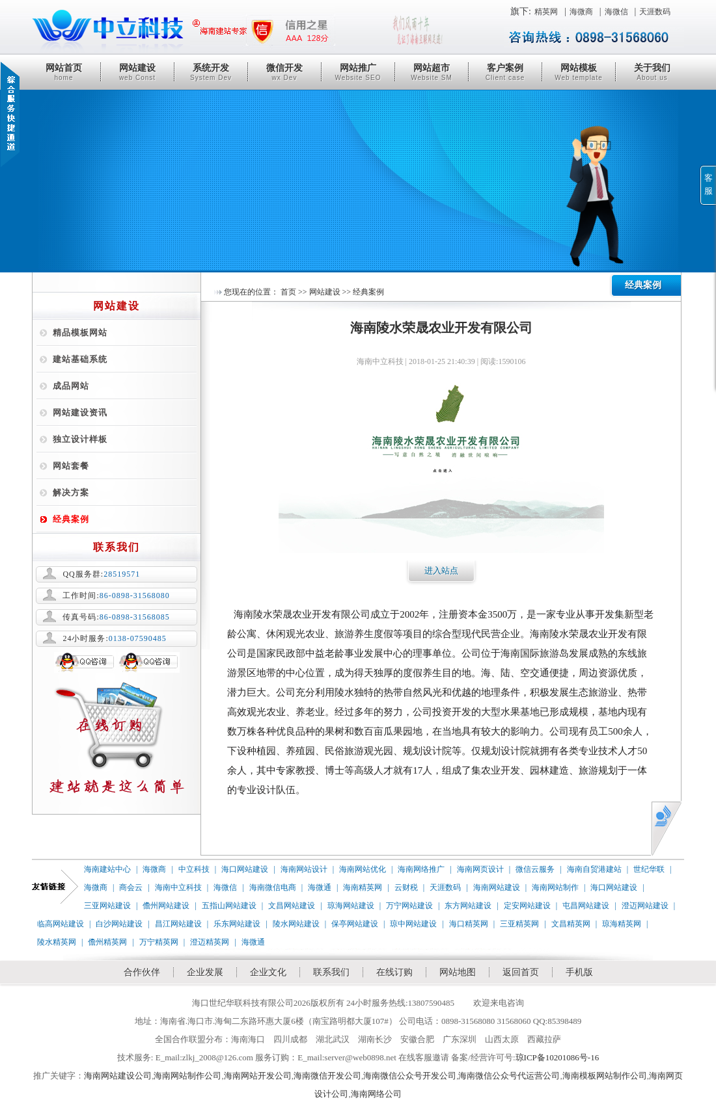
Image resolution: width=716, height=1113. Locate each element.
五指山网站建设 (229, 905)
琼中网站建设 (413, 923)
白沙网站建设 (119, 923)
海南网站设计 (304, 869)
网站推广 (358, 72)
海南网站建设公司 (118, 1075)
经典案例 (71, 519)
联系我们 (331, 972)
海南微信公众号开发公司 (409, 1075)
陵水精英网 (56, 942)
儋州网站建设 (166, 905)
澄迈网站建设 (645, 905)
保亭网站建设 (354, 923)
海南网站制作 (555, 887)
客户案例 (505, 72)
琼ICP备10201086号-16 (557, 1057)
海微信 (616, 11)
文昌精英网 (570, 923)
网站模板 (578, 72)
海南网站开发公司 (258, 1075)
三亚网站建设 (107, 905)
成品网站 (71, 386)
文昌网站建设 (291, 905)
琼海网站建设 (350, 905)
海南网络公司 (376, 1094)
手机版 (579, 972)
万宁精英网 (158, 942)
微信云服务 (535, 869)
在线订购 (394, 972)
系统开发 (211, 72)
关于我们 (652, 72)
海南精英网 (362, 887)
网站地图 (457, 972)
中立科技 (194, 869)
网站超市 (431, 72)
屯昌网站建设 (585, 905)
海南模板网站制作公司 (604, 1075)
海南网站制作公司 (187, 1075)
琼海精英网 (621, 923)
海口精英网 (468, 923)
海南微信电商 (272, 887)
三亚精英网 (519, 923)
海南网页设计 (480, 869)
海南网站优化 (362, 869)
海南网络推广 (421, 869)
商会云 (131, 887)
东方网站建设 (468, 905)
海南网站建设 (496, 887)
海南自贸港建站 (594, 869)
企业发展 (205, 972)
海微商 (581, 11)
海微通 (319, 887)
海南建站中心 (107, 869)
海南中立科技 (178, 887)
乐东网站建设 (236, 923)
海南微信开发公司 (327, 1075)
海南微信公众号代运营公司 (509, 1075)
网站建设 (137, 72)
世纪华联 (649, 869)
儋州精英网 (107, 942)
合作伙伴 (142, 972)
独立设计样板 (80, 439)
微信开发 (284, 72)
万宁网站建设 (409, 905)
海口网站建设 (244, 869)
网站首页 (64, 72)
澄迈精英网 (209, 942)
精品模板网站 (80, 332)
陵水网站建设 (296, 923)
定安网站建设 (527, 905)
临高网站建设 (60, 923)
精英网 (546, 11)
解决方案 (71, 492)
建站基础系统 (80, 359)
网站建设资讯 (80, 412)
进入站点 (441, 570)
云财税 (406, 887)
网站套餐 (71, 466)
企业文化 (268, 972)
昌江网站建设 (178, 923)
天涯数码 (654, 11)
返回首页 (521, 972)
